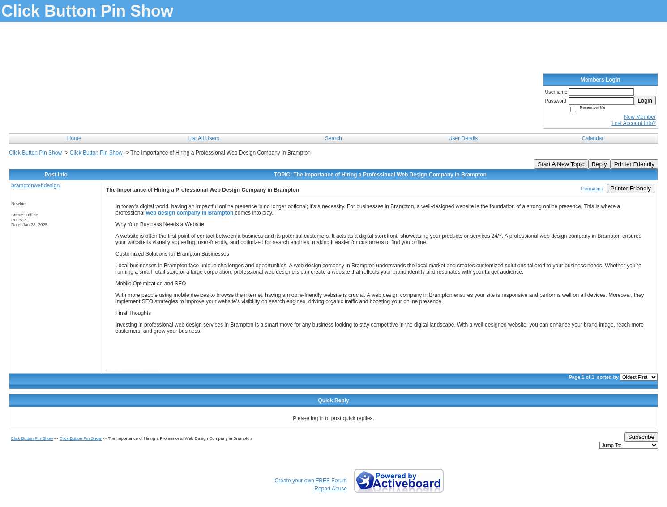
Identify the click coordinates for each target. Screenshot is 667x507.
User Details (463, 138)
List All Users (203, 138)
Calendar (593, 138)
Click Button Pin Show (35, 153)
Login (644, 100)
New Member (640, 117)
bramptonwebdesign (35, 185)
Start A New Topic (561, 164)
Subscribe (641, 437)
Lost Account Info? (633, 123)
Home (74, 138)
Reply (599, 164)
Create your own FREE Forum (311, 480)
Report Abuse (330, 489)
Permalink (592, 188)
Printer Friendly (634, 164)
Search (333, 138)
